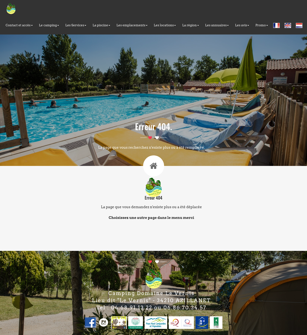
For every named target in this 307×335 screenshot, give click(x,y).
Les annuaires (217, 25)
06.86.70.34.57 (184, 308)
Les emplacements (132, 25)
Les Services (75, 25)
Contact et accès (19, 25)
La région (190, 25)
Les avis (242, 25)
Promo (261, 25)
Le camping (49, 25)
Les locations (165, 25)
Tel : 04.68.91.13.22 (124, 308)
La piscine (101, 25)
